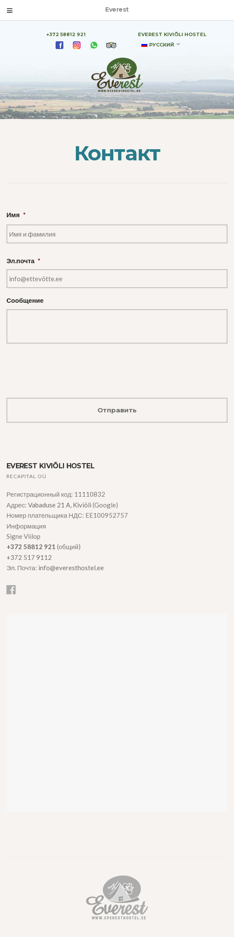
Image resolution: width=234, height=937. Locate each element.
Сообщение (25, 300)
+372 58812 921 (66, 34)
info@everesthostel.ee (71, 567)
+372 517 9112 (29, 557)
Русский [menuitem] (161, 45)
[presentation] (71, 367)
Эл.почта (23, 260)
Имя (16, 214)
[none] (160, 44)
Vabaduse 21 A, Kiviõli (60, 505)
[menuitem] (160, 44)
